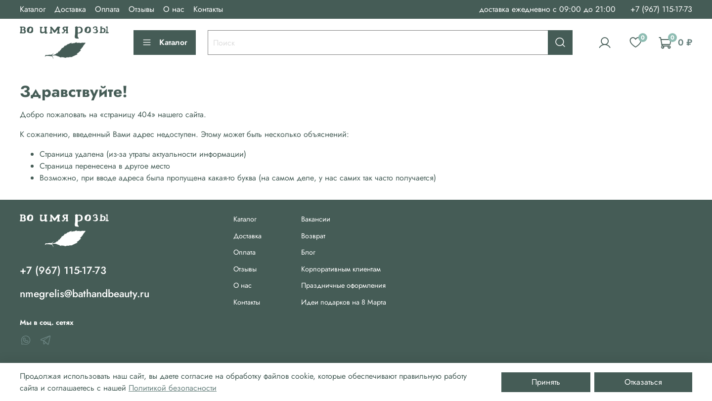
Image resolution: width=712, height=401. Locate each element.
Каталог (32, 9)
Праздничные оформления (343, 285)
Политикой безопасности (173, 388)
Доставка (70, 9)
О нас (173, 9)
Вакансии (315, 219)
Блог (308, 252)
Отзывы (141, 9)
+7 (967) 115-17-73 (661, 9)
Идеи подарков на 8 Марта (343, 302)
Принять (546, 382)
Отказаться (643, 382)
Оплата (107, 9)
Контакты (208, 9)
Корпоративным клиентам (341, 269)
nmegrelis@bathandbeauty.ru (84, 293)
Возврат (313, 236)
